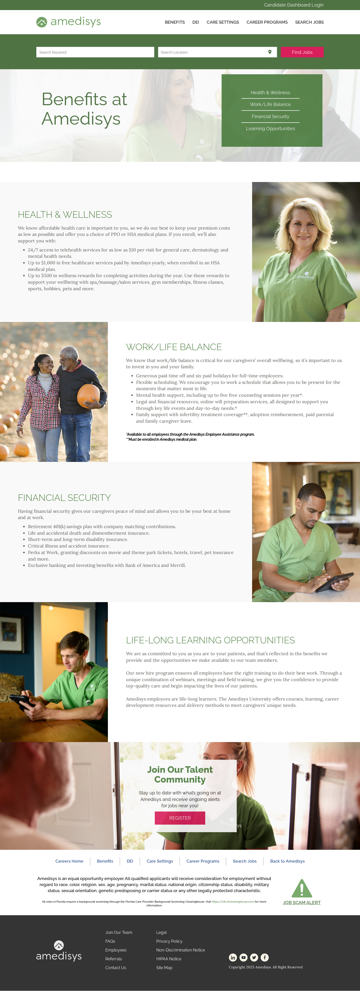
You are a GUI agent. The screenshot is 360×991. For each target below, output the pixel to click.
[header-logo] (68, 22)
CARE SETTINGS (223, 22)
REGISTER (180, 818)
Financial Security (270, 116)
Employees (116, 950)
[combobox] (95, 52)
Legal (161, 932)
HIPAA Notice (168, 959)
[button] (302, 891)
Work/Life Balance (270, 104)
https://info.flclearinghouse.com (233, 901)
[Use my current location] (269, 52)
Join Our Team (118, 932)
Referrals (113, 959)
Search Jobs (309, 22)
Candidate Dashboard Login (294, 5)
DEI (195, 22)
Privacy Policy (169, 941)
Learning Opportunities (270, 128)
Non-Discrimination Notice (180, 950)
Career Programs (267, 22)
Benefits (175, 22)
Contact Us (115, 968)
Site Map (164, 968)
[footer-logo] (58, 950)
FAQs (110, 941)
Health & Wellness (270, 92)
